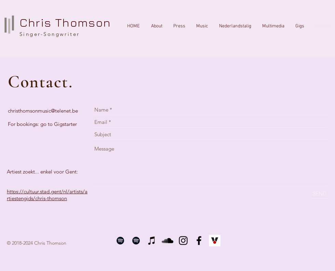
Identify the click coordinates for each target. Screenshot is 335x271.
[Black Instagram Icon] (183, 240)
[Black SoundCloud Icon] (167, 240)
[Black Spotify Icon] (120, 240)
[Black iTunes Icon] (152, 240)
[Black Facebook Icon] (199, 240)
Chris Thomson (65, 22)
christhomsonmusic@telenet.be (43, 110)
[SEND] (319, 193)
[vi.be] (214, 240)
